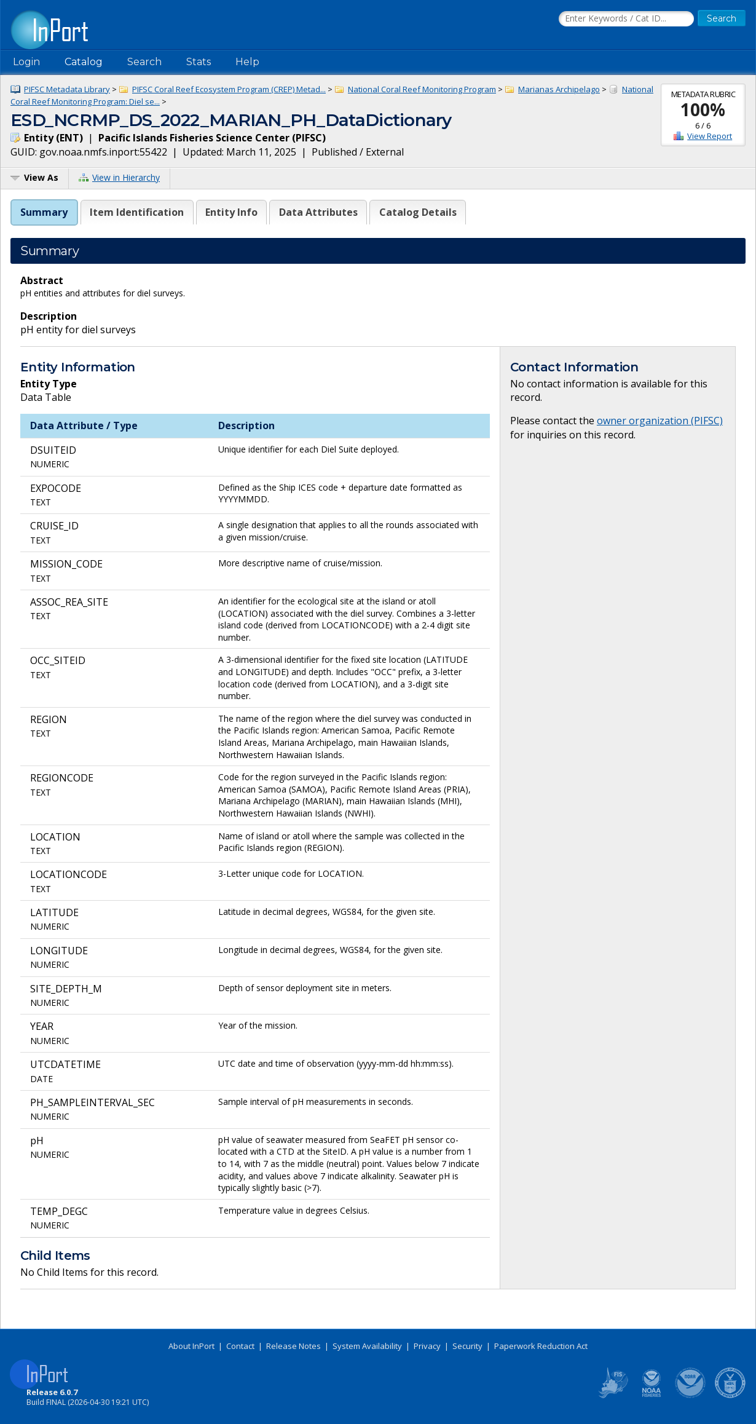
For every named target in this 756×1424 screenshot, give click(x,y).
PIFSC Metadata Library (67, 89)
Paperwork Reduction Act (541, 1345)
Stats (198, 62)
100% (702, 109)
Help (247, 62)
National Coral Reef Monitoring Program (422, 89)
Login (26, 62)
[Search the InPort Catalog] (626, 19)
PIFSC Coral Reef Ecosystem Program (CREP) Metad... (229, 89)
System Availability (367, 1345)
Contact (240, 1345)
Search (144, 62)
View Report (709, 135)
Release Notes (293, 1345)
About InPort (191, 1345)
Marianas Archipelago (559, 89)
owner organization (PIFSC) (660, 420)
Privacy (427, 1345)
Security (467, 1345)
